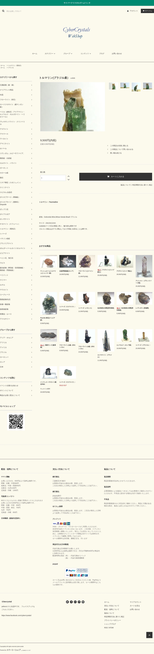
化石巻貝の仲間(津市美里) (105, 308)
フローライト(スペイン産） (85, 272)
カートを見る (135, 606)
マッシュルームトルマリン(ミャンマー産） (48, 272)
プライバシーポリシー (112, 620)
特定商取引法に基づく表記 (142, 185)
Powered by (15, 650)
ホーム (34, 53)
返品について (126, 185)
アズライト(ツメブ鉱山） (105, 271)
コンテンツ (86, 53)
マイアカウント (135, 602)
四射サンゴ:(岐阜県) (48, 346)
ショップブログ (110, 624)
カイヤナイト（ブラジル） (104, 356)
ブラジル (11, 67)
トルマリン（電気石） (15, 65)
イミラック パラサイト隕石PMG (48, 383)
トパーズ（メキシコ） (85, 308)
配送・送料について (111, 609)
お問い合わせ (117, 53)
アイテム (147, 11)
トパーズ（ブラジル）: (143, 345)
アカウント (134, 11)
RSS (106, 628)
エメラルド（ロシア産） (124, 345)
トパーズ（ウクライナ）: (67, 306)
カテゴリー (50, 53)
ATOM (111, 628)
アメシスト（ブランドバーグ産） (143, 282)
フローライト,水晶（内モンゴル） (67, 346)
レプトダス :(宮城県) (142, 308)
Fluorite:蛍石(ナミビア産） (47, 319)
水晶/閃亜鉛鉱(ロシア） (66, 271)
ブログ (101, 53)
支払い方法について (111, 606)
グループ (68, 53)
